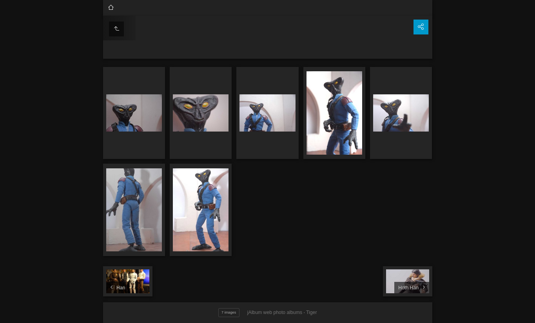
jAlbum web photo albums (274, 312)
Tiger (311, 312)
